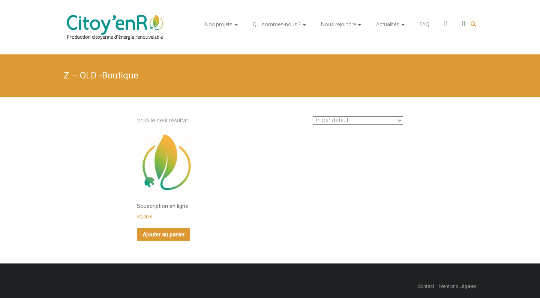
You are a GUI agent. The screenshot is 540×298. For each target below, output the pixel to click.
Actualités (387, 24)
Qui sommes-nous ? (277, 24)
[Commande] (358, 120)
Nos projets (218, 24)
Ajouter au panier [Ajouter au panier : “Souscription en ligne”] (163, 234)
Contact (426, 286)
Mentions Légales (457, 286)
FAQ (424, 24)
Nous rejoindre (338, 24)
